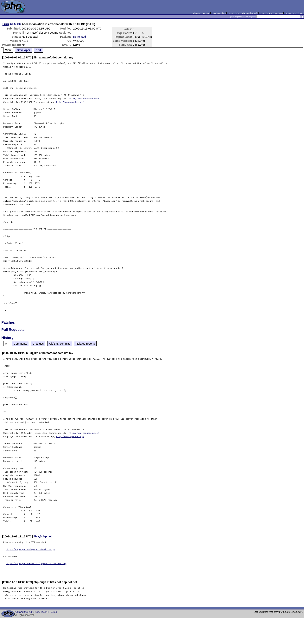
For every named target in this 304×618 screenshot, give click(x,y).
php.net (196, 13)
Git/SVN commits (59, 343)
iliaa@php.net (43, 536)
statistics (279, 13)
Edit (38, 50)
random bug (290, 13)
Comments (20, 343)
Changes (38, 343)
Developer (23, 50)
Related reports (85, 343)
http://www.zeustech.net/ (84, 98)
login (301, 13)
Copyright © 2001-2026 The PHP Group (36, 612)
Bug (6, 24)
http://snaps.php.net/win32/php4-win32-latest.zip (36, 563)
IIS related (79, 36)
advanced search (249, 13)
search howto (266, 13)
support (206, 13)
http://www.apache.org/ (70, 102)
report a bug (233, 13)
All (6, 343)
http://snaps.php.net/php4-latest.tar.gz (30, 549)
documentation (219, 13)
